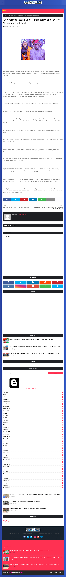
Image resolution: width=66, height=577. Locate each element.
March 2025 (33, 422)
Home (5, 15)
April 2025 (33, 420)
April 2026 (33, 392)
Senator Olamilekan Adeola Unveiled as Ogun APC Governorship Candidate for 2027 (31, 339)
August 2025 (33, 410)
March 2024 (33, 450)
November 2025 (33, 403)
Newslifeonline (7, 26)
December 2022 (33, 485)
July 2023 (33, 469)
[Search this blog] (25, 373)
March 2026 (33, 394)
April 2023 (33, 476)
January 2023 (33, 483)
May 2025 (33, 417)
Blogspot (10, 572)
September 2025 (33, 408)
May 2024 (33, 445)
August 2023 (33, 466)
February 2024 (33, 452)
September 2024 (33, 436)
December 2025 (33, 401)
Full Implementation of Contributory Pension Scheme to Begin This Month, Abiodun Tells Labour (34, 494)
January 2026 (33, 399)
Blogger (21, 572)
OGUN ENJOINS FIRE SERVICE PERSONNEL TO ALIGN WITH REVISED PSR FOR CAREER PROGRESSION (34, 353)
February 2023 (33, 480)
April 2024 (33, 448)
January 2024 (33, 455)
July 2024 (33, 441)
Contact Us (61, 572)
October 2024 (33, 434)
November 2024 (33, 431)
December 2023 (33, 457)
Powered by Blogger (19, 388)
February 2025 (33, 424)
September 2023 (33, 464)
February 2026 (33, 396)
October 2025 (33, 406)
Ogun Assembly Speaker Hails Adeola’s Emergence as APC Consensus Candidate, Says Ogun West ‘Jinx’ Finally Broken (36, 347)
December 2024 (33, 429)
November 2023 (33, 459)
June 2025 (33, 415)
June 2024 (33, 443)
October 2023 (33, 462)
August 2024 (33, 438)
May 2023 (33, 473)
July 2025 (33, 413)
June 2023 (33, 471)
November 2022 (33, 487)
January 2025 (33, 427)
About (55, 572)
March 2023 (33, 478)
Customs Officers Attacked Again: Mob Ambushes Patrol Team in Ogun (27, 508)
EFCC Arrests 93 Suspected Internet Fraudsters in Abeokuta (24, 501)
